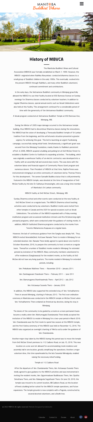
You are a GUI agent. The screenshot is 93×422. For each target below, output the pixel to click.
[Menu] (82, 4)
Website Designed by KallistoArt (40, 407)
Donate (63, 417)
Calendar (42, 417)
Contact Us (53, 417)
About (72, 417)
